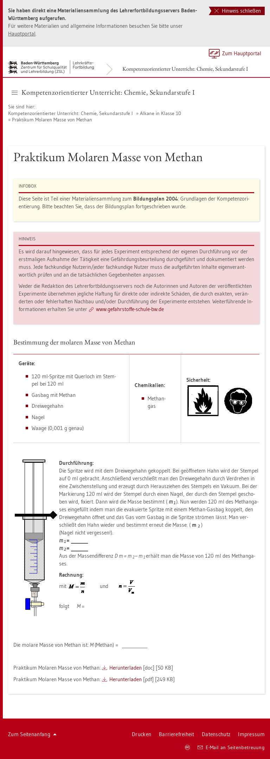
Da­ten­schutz (216, 734)
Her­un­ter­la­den (125, 667)
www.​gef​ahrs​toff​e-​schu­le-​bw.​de (130, 309)
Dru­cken (141, 734)
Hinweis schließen (237, 10)
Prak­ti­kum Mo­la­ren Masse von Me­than (52, 119)
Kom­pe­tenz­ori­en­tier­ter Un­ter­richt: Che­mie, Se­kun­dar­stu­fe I (185, 69)
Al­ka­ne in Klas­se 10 (160, 113)
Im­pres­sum (251, 734)
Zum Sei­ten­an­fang (32, 734)
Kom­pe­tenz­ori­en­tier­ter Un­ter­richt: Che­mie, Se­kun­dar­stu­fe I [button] (103, 92)
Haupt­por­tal (22, 33)
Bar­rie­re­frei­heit (176, 734)
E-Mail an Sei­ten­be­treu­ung (231, 747)
